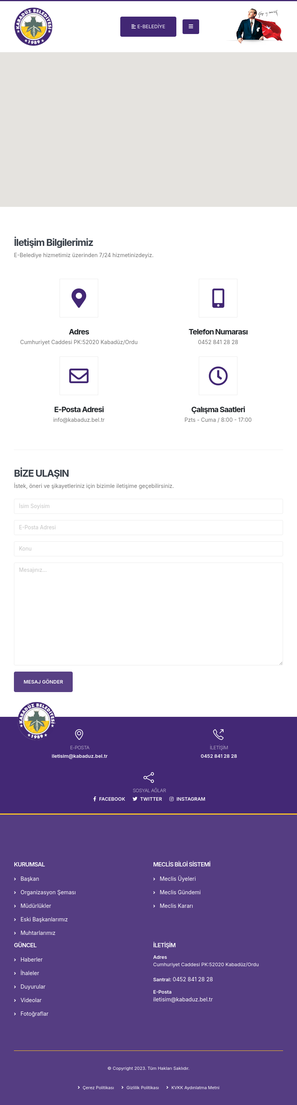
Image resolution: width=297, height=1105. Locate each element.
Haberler (28, 959)
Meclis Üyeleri (174, 878)
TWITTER (147, 799)
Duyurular (30, 986)
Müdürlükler (32, 905)
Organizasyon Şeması (45, 892)
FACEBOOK (108, 799)
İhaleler (26, 973)
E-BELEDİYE (148, 26)
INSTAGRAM (188, 799)
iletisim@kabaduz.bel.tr (183, 999)
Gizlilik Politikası (142, 1087)
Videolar (28, 1000)
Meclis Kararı (173, 905)
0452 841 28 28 (218, 342)
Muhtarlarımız (35, 932)
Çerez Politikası (97, 1087)
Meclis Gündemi (177, 892)
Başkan (26, 878)
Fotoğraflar (31, 1013)
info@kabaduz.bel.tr (78, 419)
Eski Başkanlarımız (41, 919)
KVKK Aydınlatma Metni (195, 1087)
